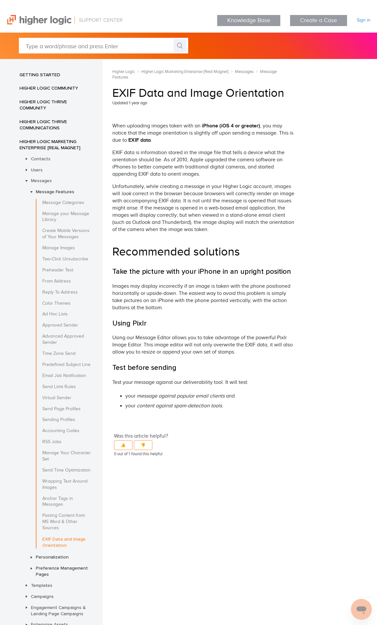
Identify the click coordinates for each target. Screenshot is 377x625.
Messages (41, 180)
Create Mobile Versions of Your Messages (66, 234)
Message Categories (63, 202)
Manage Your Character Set (66, 456)
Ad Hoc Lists (55, 314)
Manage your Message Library (65, 217)
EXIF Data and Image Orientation (64, 542)
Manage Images (58, 248)
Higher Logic (123, 71)
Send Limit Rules (59, 386)
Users (37, 170)
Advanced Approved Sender (63, 339)
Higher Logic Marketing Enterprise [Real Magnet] (50, 144)
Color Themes (56, 303)
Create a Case (318, 20)
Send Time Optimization (66, 470)
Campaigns (42, 596)
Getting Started (40, 74)
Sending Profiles (58, 419)
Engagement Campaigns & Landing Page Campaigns (58, 610)
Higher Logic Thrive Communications (43, 124)
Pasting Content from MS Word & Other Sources (63, 522)
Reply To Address (60, 292)
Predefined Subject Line (66, 364)
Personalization (52, 557)
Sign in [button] (363, 20)
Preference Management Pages (62, 571)
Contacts (40, 158)
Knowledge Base (248, 20)
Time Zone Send (59, 353)
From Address (56, 281)
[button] (123, 445)
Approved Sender (60, 325)
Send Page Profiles (61, 409)
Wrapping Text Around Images (65, 484)
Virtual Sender (56, 397)
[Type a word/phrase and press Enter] (103, 45)
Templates (41, 585)
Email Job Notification (64, 375)
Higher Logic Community (49, 88)
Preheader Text (57, 270)
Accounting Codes (60, 430)
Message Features (55, 191)
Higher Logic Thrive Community (43, 104)
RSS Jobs (52, 441)
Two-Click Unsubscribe (65, 259)
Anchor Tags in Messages (57, 501)
